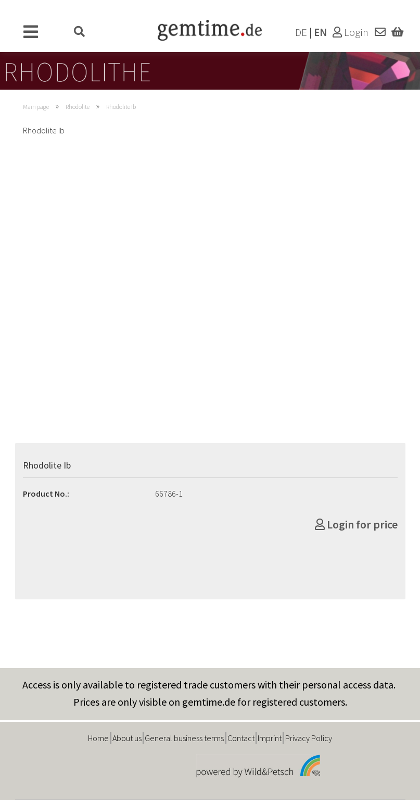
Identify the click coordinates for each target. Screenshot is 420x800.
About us (127, 738)
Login (350, 32)
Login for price (356, 524)
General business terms (184, 738)
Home (98, 738)
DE (301, 32)
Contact (240, 738)
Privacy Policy (308, 738)
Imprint (270, 738)
